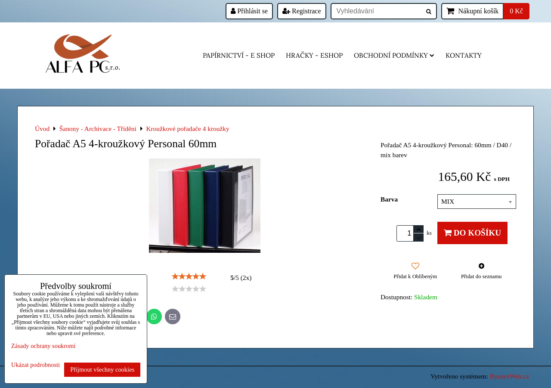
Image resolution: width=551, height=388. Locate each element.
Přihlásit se (249, 11)
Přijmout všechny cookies (102, 369)
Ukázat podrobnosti (35, 365)
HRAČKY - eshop (314, 55)
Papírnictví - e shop (239, 55)
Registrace (301, 11)
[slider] (189, 276)
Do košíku (472, 232)
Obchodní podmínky (394, 55)
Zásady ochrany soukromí (43, 345)
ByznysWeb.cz (509, 376)
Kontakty (464, 55)
